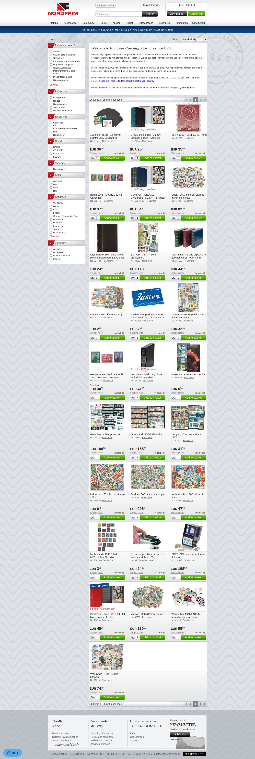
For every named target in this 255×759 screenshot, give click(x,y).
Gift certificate (137, 737)
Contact (154, 5)
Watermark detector (63, 110)
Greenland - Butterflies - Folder (188, 374)
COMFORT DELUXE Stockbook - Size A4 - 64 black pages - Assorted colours (148, 197)
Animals (57, 249)
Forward (200, 99)
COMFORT (58, 153)
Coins (103, 23)
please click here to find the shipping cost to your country (126, 81)
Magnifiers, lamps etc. (64, 64)
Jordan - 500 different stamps (147, 494)
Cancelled (58, 122)
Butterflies (58, 252)
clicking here (188, 87)
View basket (178, 13)
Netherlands (59, 232)
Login (145, 5)
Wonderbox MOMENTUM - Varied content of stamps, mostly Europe (186, 617)
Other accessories (62, 68)
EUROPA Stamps (61, 255)
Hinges (56, 101)
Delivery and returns (101, 740)
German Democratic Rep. (65, 216)
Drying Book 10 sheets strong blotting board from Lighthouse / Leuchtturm (107, 257)
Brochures (164, 23)
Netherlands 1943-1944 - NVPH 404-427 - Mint (104, 556)
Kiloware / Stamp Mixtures (66, 61)
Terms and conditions (102, 737)
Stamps (54, 23)
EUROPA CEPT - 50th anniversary (143, 256)
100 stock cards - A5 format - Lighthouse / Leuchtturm (106, 136)
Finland (57, 213)
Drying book (59, 97)
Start (186, 99)
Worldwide (58, 203)
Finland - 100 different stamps (107, 314)
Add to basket (114, 158)
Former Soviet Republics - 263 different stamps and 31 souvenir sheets (188, 317)
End (205, 99)
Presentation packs (62, 77)
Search (151, 14)
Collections (58, 58)
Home (52, 39)
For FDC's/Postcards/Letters (65, 127)
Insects (56, 259)
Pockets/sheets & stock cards (64, 72)
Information (182, 23)
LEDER (57, 157)
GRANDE (58, 150)
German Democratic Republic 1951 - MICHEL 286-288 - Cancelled (107, 377)
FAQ (132, 733)
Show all (54, 84)
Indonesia (58, 226)
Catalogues (89, 23)
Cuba (56, 209)
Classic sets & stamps (64, 54)
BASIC (56, 147)
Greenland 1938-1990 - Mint (147, 434)
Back (190, 99)
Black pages (59, 169)
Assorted (57, 181)
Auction (117, 23)
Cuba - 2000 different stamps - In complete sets (188, 196)
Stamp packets (60, 80)
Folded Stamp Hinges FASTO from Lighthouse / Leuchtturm (147, 316)
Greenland (58, 219)
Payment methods (100, 744)
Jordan (56, 229)
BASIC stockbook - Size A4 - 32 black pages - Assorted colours (147, 137)
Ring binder (59, 135)
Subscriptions (146, 23)
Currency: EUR (105, 5)
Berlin (56, 206)
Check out (197, 13)
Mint (55, 131)
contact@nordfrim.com (167, 753)
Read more (174, 739)
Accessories (70, 23)
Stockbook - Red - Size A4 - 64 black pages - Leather (107, 615)
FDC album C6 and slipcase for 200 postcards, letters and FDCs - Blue (189, 257)
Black (56, 184)
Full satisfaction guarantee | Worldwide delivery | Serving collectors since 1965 (127, 29)
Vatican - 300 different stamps (147, 614)
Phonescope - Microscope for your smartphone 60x (147, 556)
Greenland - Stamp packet (105, 434)
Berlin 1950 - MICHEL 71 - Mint (189, 134)
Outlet (129, 23)
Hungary (57, 222)
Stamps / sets (60, 104)
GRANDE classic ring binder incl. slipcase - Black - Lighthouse (147, 377)
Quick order (198, 22)
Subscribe (181, 734)
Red (55, 191)
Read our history (61, 733)
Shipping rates (96, 153)
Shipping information (102, 733)
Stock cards (59, 107)
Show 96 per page (112, 99)
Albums (57, 51)
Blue (55, 187)
